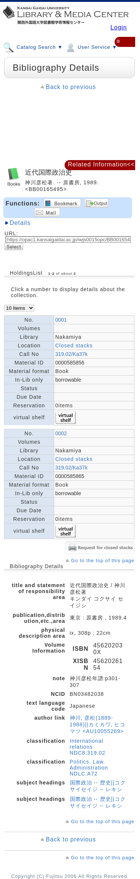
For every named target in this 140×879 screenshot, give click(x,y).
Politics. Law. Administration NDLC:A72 (89, 768)
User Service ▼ (91, 47)
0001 (61, 320)
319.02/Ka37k (71, 354)
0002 (61, 433)
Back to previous (71, 87)
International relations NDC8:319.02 (88, 747)
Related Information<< (101, 164)
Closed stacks (74, 345)
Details (20, 223)
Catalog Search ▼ (33, 47)
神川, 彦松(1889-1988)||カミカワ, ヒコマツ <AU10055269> (98, 724)
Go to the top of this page (102, 560)
